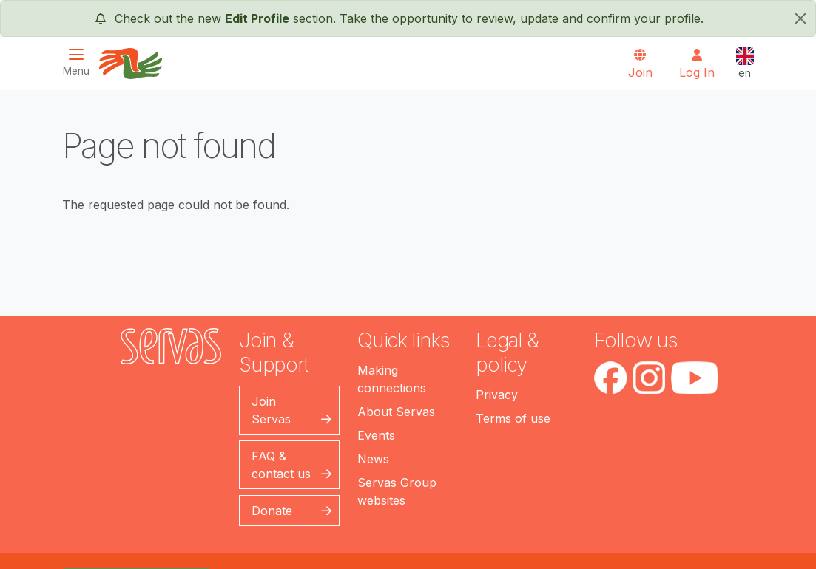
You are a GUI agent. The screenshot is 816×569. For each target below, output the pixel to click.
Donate (272, 510)
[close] (800, 18)
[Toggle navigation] (80, 62)
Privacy (497, 394)
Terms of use (513, 418)
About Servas (396, 411)
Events (376, 435)
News (373, 459)
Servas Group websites (396, 491)
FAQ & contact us (281, 465)
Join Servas (271, 410)
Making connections (391, 379)
